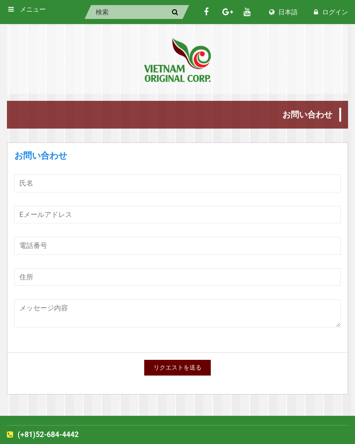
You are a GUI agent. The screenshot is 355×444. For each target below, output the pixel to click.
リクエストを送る (177, 367)
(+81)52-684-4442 (43, 434)
